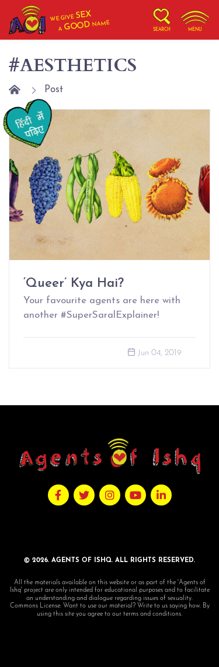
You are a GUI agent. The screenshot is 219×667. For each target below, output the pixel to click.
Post (53, 89)
